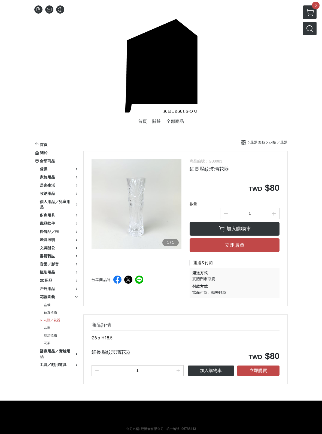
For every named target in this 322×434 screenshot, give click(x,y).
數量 (193, 204)
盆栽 (47, 305)
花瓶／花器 (52, 320)
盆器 (47, 328)
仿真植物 (50, 312)
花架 (47, 343)
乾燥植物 (50, 335)
